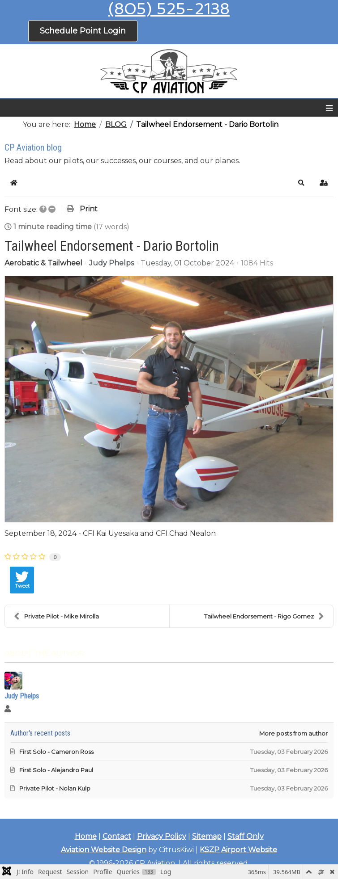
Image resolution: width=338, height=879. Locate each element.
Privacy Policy (161, 836)
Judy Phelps (111, 263)
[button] (301, 182)
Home (86, 836)
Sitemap (207, 836)
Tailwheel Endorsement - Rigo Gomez (264, 616)
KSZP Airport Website (238, 849)
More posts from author (293, 733)
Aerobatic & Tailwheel (43, 263)
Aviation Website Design (103, 849)
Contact (117, 836)
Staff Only (245, 836)
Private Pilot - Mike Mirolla (56, 616)
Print (89, 209)
